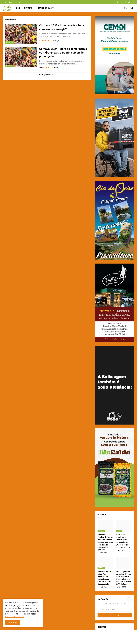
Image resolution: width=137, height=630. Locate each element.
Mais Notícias (45, 8)
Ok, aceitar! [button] (12, 622)
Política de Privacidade (14, 617)
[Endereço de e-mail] (115, 609)
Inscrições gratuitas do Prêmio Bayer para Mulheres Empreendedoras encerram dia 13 (123, 541)
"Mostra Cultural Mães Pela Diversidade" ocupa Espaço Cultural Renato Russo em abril (104, 577)
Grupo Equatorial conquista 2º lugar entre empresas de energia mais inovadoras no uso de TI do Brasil (123, 577)
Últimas (28, 8)
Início (5, 2)
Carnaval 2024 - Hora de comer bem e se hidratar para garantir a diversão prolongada (63, 52)
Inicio (17, 8)
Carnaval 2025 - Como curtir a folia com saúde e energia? (61, 27)
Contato (18, 2)
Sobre (11, 2)
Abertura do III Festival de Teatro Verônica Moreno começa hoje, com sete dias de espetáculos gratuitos (105, 542)
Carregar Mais (45, 75)
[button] (125, 8)
